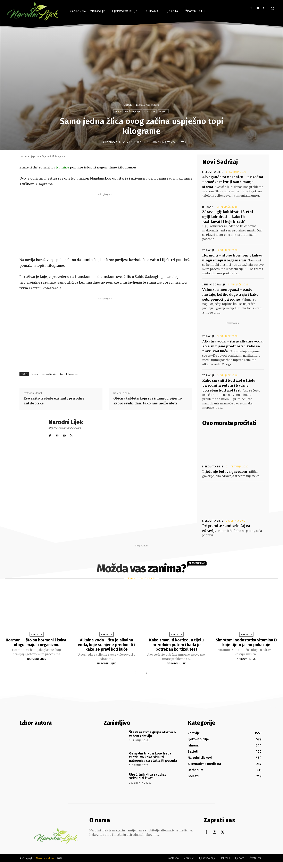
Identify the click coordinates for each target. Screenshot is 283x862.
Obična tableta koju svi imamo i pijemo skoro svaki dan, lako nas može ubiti (147, 400)
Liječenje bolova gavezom (224, 471)
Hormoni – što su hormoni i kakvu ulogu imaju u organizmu (36, 642)
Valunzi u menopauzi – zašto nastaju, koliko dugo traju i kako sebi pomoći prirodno (230, 294)
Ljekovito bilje (212, 172)
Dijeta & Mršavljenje (147, 104)
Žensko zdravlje (213, 284)
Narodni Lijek (116, 142)
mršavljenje (49, 374)
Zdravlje (150, 111)
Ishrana (207, 207)
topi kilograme (69, 374)
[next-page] (146, 672)
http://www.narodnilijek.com (64, 428)
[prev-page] (136, 672)
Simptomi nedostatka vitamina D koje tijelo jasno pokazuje (246, 642)
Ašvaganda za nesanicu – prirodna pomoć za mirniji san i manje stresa (232, 182)
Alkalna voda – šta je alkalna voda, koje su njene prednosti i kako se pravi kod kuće (232, 346)
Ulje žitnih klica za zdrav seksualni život (147, 776)
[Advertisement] (105, 225)
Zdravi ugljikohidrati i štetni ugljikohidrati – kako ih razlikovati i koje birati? (227, 217)
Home (23, 156)
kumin (35, 374)
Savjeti (163, 111)
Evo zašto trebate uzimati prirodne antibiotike (54, 400)
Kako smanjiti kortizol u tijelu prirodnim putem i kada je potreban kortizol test (228, 385)
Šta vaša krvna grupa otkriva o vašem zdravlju (152, 733)
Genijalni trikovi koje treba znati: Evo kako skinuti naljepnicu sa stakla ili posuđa (153, 756)
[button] (272, 8)
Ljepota (128, 104)
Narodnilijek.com (46, 857)
